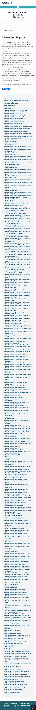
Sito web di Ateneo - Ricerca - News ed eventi (16, 684)
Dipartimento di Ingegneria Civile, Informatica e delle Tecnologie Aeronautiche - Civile (17, 219)
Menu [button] (33, 708)
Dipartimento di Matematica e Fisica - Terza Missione (17, 386)
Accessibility (7, 707)
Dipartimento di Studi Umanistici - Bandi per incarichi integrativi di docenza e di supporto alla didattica (17, 573)
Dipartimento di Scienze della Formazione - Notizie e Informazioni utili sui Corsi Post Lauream (17, 531)
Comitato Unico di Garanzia (11, 103)
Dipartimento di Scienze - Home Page (14, 397)
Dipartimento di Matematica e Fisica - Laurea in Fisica (17, 369)
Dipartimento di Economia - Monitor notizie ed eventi (17, 125)
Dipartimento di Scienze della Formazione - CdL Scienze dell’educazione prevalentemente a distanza (18, 501)
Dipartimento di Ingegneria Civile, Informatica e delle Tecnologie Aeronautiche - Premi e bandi (17, 268)
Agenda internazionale (10, 99)
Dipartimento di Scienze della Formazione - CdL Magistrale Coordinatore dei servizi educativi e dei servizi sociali (17, 485)
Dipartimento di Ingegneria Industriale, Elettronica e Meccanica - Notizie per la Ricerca (17, 312)
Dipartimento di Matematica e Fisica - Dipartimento (17, 354)
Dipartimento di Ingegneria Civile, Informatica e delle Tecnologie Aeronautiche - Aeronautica (17, 209)
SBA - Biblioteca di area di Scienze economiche (16, 637)
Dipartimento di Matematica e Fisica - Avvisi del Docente (18, 345)
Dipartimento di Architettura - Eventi (14, 113)
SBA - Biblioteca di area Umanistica (13, 643)
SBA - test (7, 648)
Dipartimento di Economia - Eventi (13, 120)
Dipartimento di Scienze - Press (12, 446)
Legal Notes (27, 705)
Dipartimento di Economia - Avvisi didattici (15, 118)
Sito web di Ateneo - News (11, 673)
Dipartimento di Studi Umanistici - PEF (14, 614)
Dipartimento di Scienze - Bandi (12, 391)
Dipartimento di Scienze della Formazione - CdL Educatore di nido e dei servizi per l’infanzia (16, 473)
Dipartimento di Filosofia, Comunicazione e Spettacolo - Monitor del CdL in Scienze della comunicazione (18, 196)
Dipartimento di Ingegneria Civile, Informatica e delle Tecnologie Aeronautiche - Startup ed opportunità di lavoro (17, 276)
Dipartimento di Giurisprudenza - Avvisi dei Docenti (17, 202)
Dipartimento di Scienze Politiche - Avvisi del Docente (17, 556)
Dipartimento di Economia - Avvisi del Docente (16, 117)
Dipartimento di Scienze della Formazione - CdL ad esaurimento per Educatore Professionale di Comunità (18, 470)
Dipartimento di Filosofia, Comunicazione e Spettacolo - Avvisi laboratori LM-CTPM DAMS (18, 160)
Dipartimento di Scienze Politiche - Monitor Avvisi (17, 561)
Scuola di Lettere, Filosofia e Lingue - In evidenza (16, 658)
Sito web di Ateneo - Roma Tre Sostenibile (15, 688)
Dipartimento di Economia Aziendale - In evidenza (17, 131)
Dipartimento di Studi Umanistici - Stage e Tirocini (17, 625)
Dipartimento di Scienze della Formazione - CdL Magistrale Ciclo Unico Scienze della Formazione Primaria (16, 481)
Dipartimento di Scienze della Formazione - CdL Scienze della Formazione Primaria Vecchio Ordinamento (18, 508)
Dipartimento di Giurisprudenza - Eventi (14, 205)
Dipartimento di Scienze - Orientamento (14, 433)
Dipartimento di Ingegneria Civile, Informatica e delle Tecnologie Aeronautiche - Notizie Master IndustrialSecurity (17, 239)
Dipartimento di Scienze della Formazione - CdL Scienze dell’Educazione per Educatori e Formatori (18, 498)
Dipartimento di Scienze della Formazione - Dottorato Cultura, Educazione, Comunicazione (18, 514)
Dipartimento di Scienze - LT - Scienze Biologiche (16, 412)
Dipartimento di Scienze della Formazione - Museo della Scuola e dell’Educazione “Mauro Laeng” (18, 527)
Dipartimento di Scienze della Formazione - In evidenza (18, 522)
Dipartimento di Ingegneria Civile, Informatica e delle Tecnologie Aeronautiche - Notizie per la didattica (17, 244)
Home (5, 30)
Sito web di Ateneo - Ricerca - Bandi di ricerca (16, 683)
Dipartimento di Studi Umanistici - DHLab (15, 589)
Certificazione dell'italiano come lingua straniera (16, 100)
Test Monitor (8, 694)
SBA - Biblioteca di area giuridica (13, 640)
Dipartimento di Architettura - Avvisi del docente (16, 110)
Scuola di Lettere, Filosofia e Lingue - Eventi (15, 656)
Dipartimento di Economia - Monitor (13, 123)
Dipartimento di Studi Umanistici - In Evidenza (16, 592)
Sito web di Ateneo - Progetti (12, 679)
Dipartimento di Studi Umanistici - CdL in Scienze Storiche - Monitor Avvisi (16, 586)
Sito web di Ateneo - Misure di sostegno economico (17, 671)
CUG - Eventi (8, 107)
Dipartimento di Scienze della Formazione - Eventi (17, 520)
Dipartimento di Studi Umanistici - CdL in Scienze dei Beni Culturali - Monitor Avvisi (17, 583)
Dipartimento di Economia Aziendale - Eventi (15, 130)
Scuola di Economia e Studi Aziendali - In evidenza (17, 651)
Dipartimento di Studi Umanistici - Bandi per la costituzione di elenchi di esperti (16, 577)
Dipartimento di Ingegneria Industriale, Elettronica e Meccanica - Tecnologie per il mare (17, 322)
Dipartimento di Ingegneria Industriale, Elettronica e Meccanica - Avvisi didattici (17, 283)
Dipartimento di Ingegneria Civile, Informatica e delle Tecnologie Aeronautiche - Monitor (17, 232)
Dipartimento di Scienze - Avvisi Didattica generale (17, 389)
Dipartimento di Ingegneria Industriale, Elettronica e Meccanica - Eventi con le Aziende (17, 303)
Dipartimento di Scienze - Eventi (12, 395)
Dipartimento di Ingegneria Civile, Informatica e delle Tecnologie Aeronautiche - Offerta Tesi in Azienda (17, 250)
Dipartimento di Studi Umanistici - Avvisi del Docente (17, 566)
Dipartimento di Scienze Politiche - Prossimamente (17, 563)
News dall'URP (8, 628)
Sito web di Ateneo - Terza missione (13, 689)
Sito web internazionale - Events (13, 691)
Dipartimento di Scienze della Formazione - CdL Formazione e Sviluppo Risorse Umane (16, 476)
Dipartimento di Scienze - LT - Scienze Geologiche (16, 420)
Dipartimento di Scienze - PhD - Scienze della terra (17, 441)
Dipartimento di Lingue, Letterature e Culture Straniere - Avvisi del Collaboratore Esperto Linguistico (18, 326)
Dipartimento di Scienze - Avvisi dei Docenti (15, 387)
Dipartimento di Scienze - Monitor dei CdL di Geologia (17, 428)
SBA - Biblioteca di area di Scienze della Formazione (17, 635)
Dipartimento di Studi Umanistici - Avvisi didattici (17, 568)
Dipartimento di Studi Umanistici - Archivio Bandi (16, 564)
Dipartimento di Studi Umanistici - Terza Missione (17, 627)
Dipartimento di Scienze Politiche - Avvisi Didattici (17, 558)
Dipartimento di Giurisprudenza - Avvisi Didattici (16, 204)
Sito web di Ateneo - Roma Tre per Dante (14, 686)
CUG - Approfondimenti (10, 105)
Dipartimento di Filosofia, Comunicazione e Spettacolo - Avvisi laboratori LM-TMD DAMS (18, 163)
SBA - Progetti (8, 646)
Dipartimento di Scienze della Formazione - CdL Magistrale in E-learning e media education (16, 490)
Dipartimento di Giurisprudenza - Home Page (15, 207)
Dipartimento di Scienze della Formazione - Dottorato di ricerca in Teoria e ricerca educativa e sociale (18, 517)
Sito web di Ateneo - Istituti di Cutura (14, 669)
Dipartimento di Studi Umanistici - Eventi (15, 591)
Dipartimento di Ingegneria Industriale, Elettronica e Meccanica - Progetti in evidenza (17, 319)
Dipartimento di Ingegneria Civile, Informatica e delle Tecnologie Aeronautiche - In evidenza (17, 225)
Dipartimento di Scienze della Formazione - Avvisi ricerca (18, 461)
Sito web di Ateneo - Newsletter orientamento (16, 674)
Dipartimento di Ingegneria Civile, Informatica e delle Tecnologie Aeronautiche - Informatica (17, 229)
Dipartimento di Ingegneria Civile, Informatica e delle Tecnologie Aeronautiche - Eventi (17, 222)
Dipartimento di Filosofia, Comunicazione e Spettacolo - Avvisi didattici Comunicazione (18, 147)
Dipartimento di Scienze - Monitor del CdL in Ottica (17, 430)
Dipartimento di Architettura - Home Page (15, 115)
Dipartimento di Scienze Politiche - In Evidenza (16, 560)
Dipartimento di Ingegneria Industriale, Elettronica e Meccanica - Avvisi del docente (17, 280)
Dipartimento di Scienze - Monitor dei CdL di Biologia (17, 427)
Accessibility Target (15, 707)
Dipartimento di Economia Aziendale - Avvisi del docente (18, 126)
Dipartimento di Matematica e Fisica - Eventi (15, 363)
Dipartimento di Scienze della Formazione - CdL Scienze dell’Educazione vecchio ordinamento (18, 504)
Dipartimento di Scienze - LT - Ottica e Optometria (17, 410)
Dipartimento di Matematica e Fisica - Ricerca (16, 381)
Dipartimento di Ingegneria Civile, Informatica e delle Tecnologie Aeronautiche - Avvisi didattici (17, 216)
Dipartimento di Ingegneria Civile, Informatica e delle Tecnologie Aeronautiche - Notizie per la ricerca (17, 247)
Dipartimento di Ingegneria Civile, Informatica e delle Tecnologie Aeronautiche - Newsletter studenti (17, 235)
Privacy (22, 705)
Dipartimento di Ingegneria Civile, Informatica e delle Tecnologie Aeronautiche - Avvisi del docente (17, 212)
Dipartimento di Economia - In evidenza (14, 121)
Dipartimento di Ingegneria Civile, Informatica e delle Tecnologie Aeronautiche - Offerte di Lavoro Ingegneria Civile (18, 259)
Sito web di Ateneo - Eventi (11, 668)
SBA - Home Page (9, 645)
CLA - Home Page (9, 102)
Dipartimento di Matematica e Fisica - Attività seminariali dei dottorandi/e (16, 342)
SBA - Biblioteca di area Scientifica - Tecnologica (16, 642)
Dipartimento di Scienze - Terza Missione (14, 450)
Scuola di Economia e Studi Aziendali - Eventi (15, 650)
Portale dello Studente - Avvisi (12, 630)
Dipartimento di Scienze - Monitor (13, 425)
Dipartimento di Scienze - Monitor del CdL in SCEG (17, 432)
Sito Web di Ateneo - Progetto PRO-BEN (14, 681)
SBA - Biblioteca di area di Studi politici (14, 638)
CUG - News (8, 108)
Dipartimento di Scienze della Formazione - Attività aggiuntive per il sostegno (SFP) (17, 452)
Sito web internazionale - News (12, 692)
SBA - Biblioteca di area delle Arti (13, 633)
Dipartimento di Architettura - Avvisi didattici (16, 112)
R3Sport (7, 632)
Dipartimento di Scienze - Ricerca (13, 448)
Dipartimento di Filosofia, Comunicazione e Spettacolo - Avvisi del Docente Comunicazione (18, 137)
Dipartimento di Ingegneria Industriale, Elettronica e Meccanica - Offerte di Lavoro (17, 316)
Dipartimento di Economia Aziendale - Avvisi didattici (17, 128)
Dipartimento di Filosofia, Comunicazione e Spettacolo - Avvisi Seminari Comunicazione (18, 170)
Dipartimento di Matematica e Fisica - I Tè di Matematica (18, 364)
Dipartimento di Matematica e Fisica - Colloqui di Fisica (18, 350)
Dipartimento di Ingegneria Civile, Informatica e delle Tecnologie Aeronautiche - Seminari (17, 271)
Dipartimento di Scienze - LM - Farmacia (14, 405)
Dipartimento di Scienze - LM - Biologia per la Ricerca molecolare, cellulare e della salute (17, 403)
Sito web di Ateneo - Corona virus (13, 666)
